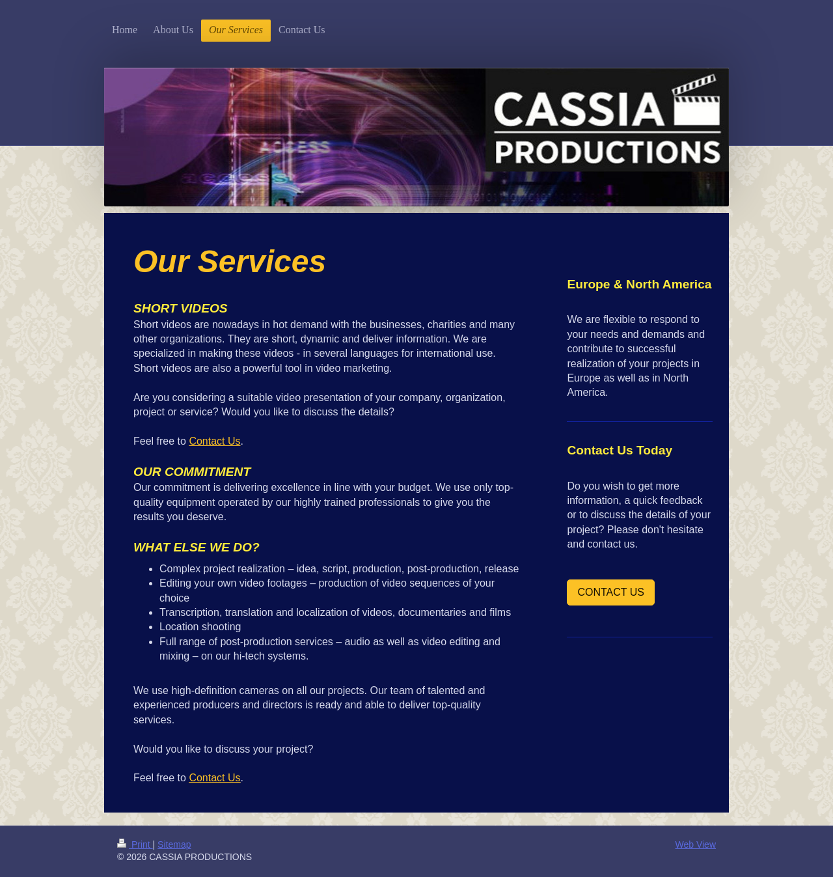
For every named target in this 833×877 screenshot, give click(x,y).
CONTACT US (610, 592)
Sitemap (174, 844)
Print (135, 844)
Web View (695, 844)
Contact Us (214, 441)
